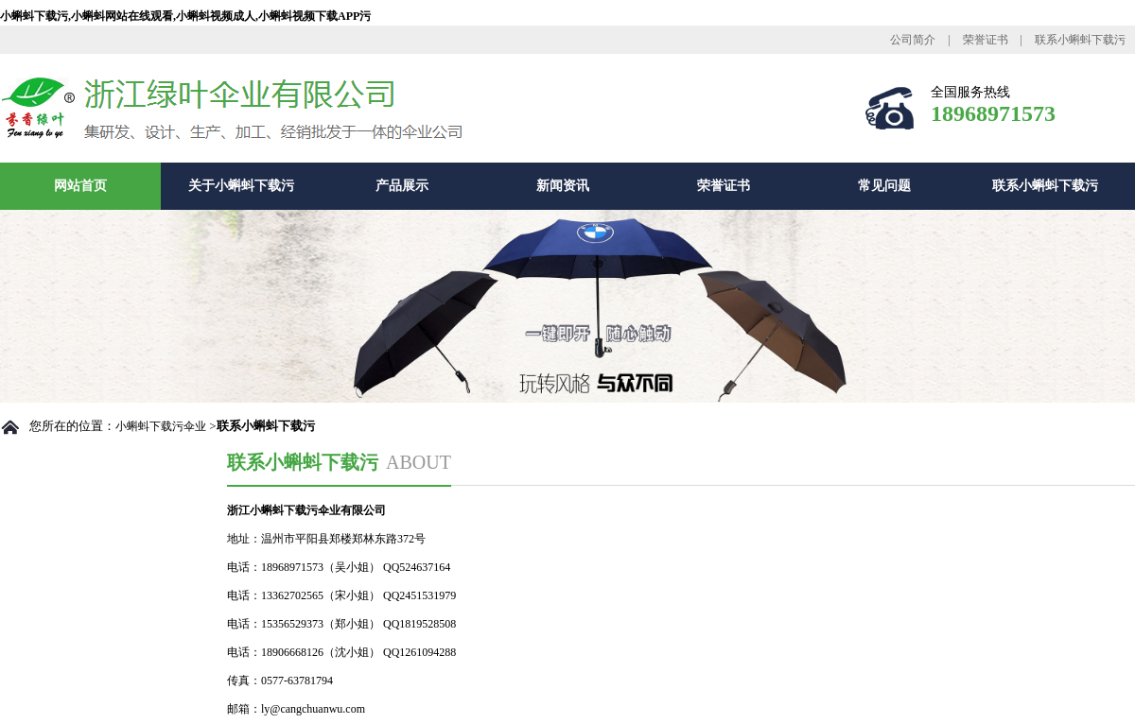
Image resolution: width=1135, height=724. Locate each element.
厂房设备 (53, 702)
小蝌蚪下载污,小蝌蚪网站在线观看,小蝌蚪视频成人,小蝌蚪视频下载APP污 (185, 16)
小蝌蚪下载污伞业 (160, 426)
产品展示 (401, 186)
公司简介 (912, 39)
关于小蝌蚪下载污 (241, 186)
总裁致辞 (53, 662)
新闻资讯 (562, 186)
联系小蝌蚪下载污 (1080, 39)
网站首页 (80, 186)
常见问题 (884, 186)
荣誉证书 (985, 39)
